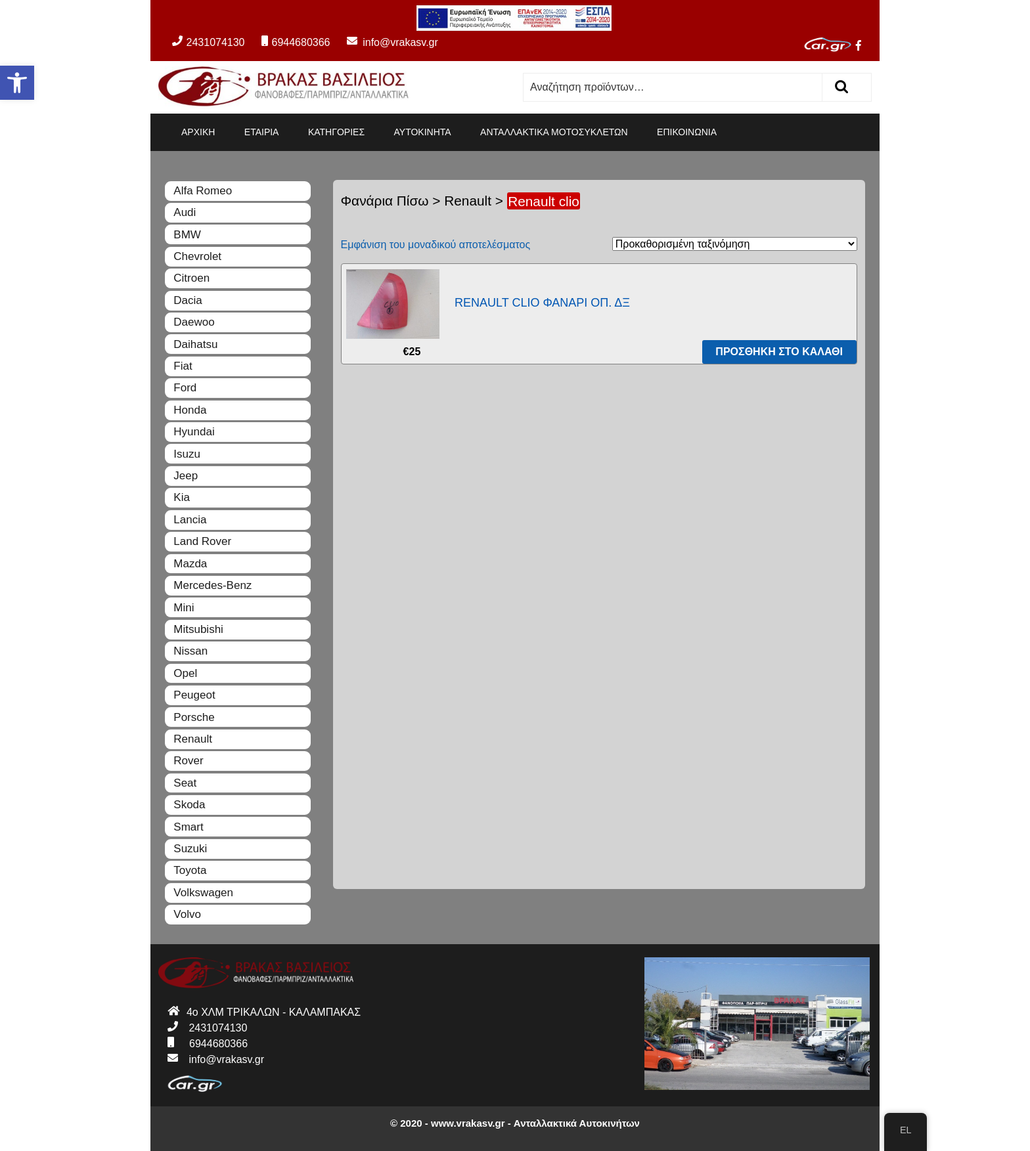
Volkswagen (203, 892)
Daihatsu (195, 344)
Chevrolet (197, 256)
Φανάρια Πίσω (385, 200)
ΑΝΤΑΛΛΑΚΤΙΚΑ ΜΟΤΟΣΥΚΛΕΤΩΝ (554, 132)
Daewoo (193, 322)
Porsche (193, 717)
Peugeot (194, 695)
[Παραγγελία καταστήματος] (734, 244)
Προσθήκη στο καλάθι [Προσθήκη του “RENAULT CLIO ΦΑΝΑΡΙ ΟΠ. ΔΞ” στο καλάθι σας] (779, 351)
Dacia (187, 300)
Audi (184, 212)
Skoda (189, 804)
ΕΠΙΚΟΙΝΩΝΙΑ (687, 132)
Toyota (189, 870)
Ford (184, 387)
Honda (189, 410)
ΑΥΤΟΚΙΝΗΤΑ (422, 132)
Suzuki (190, 848)
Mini (183, 607)
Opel (185, 673)
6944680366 (295, 42)
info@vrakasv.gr (385, 42)
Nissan (190, 651)
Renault (467, 200)
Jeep (185, 475)
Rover (188, 760)
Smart (188, 827)
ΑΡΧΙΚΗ (198, 132)
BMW (187, 234)
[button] (17, 83)
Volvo (187, 914)
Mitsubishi (198, 629)
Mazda (190, 563)
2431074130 (208, 42)
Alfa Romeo (202, 191)
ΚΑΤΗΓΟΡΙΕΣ (336, 132)
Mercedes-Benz (212, 585)
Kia (181, 497)
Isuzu (186, 454)
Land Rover (202, 541)
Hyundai (193, 431)
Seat (184, 783)
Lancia (189, 519)
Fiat (182, 366)
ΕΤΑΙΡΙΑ (261, 132)
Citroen (191, 278)
